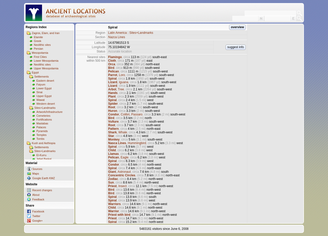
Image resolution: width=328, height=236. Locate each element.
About (35, 194)
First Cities (40, 56)
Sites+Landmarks (45, 107)
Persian (38, 48)
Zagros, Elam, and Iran (45, 33)
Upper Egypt (44, 96)
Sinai (39, 92)
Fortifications (44, 119)
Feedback (38, 199)
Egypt (35, 72)
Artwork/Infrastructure (49, 111)
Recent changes (42, 190)
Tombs (40, 138)
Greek (37, 40)
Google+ (37, 220)
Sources (37, 168)
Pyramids (42, 131)
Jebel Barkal (44, 158)
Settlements (41, 76)
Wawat (40, 99)
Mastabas (42, 123)
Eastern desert (45, 80)
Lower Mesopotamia (46, 60)
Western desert (45, 103)
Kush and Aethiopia (43, 143)
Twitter (36, 216)
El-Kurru (41, 155)
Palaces (41, 127)
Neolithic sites (42, 44)
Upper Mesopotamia (46, 68)
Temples (41, 134)
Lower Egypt (44, 88)
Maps (35, 173)
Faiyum (40, 84)
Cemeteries (43, 115)
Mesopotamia (40, 52)
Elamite (38, 37)
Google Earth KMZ (43, 178)
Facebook (38, 211)
